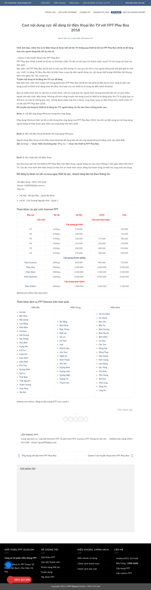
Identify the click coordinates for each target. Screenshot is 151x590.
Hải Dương (24, 335)
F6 (31, 234)
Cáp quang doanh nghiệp (75, 258)
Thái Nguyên (25, 381)
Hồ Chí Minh (104, 314)
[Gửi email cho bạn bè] (75, 419)
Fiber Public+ (30, 286)
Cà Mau (102, 341)
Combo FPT (85, 12)
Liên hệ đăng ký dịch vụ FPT (96, 3)
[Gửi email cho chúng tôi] (122, 3)
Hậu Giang (103, 356)
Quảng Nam (65, 371)
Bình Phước (104, 333)
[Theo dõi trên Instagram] (117, 3)
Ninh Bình (23, 362)
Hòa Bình (23, 342)
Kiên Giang (103, 360)
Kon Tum (63, 352)
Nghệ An (63, 356)
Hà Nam (22, 331)
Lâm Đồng (103, 363)
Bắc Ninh (23, 316)
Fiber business (31, 262)
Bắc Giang (23, 320)
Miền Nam (74, 3)
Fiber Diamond (30, 277)
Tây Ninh (102, 371)
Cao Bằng (23, 323)
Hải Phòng (23, 339)
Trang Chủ (50, 12)
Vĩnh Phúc (23, 388)
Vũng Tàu (103, 386)
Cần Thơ (102, 344)
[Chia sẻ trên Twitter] (70, 419)
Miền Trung (60, 3)
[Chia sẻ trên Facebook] (65, 419)
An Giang (103, 318)
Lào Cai (22, 350)
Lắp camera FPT (124, 573)
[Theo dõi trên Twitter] (119, 3)
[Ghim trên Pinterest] (80, 419)
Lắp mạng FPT (87, 38)
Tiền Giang (103, 375)
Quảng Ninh (24, 369)
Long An (102, 390)
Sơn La (22, 373)
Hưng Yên (23, 346)
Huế (61, 344)
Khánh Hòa (65, 348)
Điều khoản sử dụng (87, 558)
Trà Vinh (102, 379)
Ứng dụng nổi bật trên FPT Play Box (37, 455)
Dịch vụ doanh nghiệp (134, 12)
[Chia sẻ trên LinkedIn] (85, 419)
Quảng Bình (65, 367)
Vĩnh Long (103, 383)
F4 (31, 243)
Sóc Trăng (103, 367)
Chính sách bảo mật (87, 568)
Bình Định (64, 325)
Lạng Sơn (23, 354)
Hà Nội (22, 312)
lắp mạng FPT (50, 401)
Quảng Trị (64, 379)
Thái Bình (23, 377)
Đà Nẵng (63, 321)
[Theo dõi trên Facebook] (114, 3)
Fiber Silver (31, 272)
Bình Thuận (65, 329)
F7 (31, 229)
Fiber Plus (30, 267)
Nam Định (23, 358)
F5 (31, 238)
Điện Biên (23, 327)
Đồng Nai (103, 348)
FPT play (116, 12)
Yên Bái (22, 392)
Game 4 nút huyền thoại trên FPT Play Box (39, 57)
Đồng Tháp (104, 352)
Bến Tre (102, 325)
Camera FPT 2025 (101, 12)
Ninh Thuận (65, 360)
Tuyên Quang (25, 384)
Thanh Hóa (64, 383)
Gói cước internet (67, 12)
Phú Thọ (23, 365)
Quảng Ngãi (65, 375)
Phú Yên (63, 363)
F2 (31, 253)
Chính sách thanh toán (88, 563)
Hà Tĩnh (63, 341)
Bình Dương (104, 329)
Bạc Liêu (102, 321)
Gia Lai (63, 337)
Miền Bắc (46, 3)
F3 (31, 248)
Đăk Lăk (63, 333)
